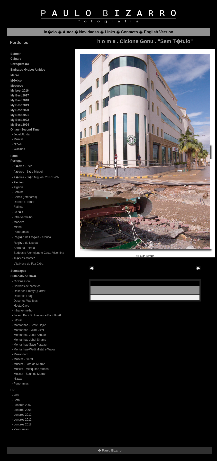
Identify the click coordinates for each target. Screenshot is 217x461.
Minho (18, 227)
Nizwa (18, 144)
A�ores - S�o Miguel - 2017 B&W (36, 177)
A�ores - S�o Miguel (28, 171)
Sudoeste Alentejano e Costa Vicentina (39, 252)
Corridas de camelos (27, 286)
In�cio (50, 32)
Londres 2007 (22, 405)
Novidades (89, 32)
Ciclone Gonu (22, 281)
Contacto (129, 32)
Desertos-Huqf (23, 296)
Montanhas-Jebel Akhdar (30, 335)
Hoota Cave (21, 305)
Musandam (21, 354)
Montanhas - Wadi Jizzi (29, 330)
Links (110, 32)
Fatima (18, 206)
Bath (17, 400)
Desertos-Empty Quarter (29, 291)
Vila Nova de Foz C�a (28, 263)
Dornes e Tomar (24, 202)
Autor (68, 32)
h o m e (106, 41)
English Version (158, 32)
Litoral (18, 320)
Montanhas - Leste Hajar (29, 325)
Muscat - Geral (23, 359)
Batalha (19, 192)
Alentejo (19, 182)
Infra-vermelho (23, 217)
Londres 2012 (22, 419)
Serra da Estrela (24, 248)
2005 (17, 395)
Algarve (19, 187)
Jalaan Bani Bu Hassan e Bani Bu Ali (37, 315)
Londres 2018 (22, 424)
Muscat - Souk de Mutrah (30, 374)
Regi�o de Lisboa (26, 243)
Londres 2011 (22, 414)
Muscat (18, 139)
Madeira (19, 222)
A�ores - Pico (23, 166)
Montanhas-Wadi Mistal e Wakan (35, 349)
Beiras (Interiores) (25, 197)
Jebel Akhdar (22, 134)
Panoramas (21, 232)
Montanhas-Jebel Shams (30, 339)
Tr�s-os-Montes (24, 258)
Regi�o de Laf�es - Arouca (32, 237)
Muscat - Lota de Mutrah (29, 364)
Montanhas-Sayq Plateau (30, 344)
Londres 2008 (22, 410)
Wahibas (19, 149)
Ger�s (18, 212)
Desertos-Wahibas (25, 300)
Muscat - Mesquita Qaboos (31, 369)
